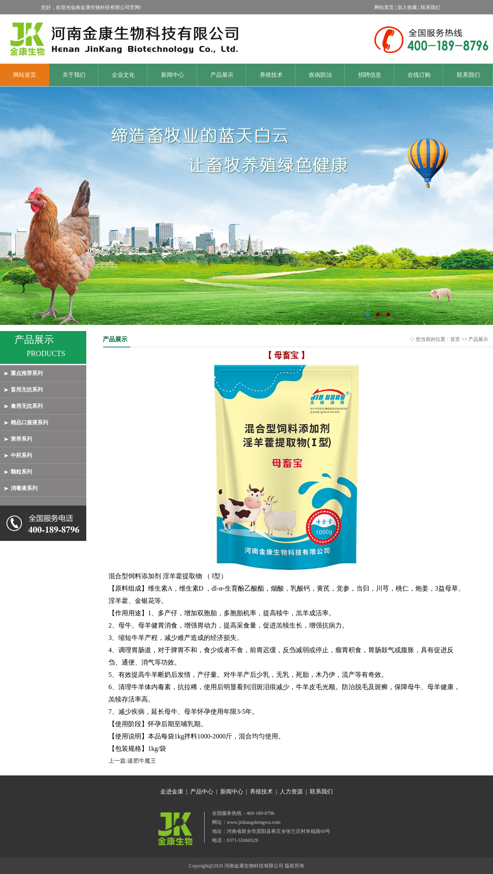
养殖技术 (271, 75)
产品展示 (221, 75)
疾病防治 (320, 75)
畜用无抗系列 (27, 389)
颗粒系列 (21, 472)
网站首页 (24, 75)
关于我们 (73, 75)
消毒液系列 (24, 488)
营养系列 (21, 439)
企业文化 (123, 75)
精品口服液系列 (29, 422)
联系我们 (468, 75)
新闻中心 (172, 75)
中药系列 (21, 455)
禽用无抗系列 (27, 406)
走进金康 (171, 792)
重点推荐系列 (27, 373)
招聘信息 (369, 75)
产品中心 (201, 792)
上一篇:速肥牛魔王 (132, 761)
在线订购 (419, 75)
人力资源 (291, 792)
